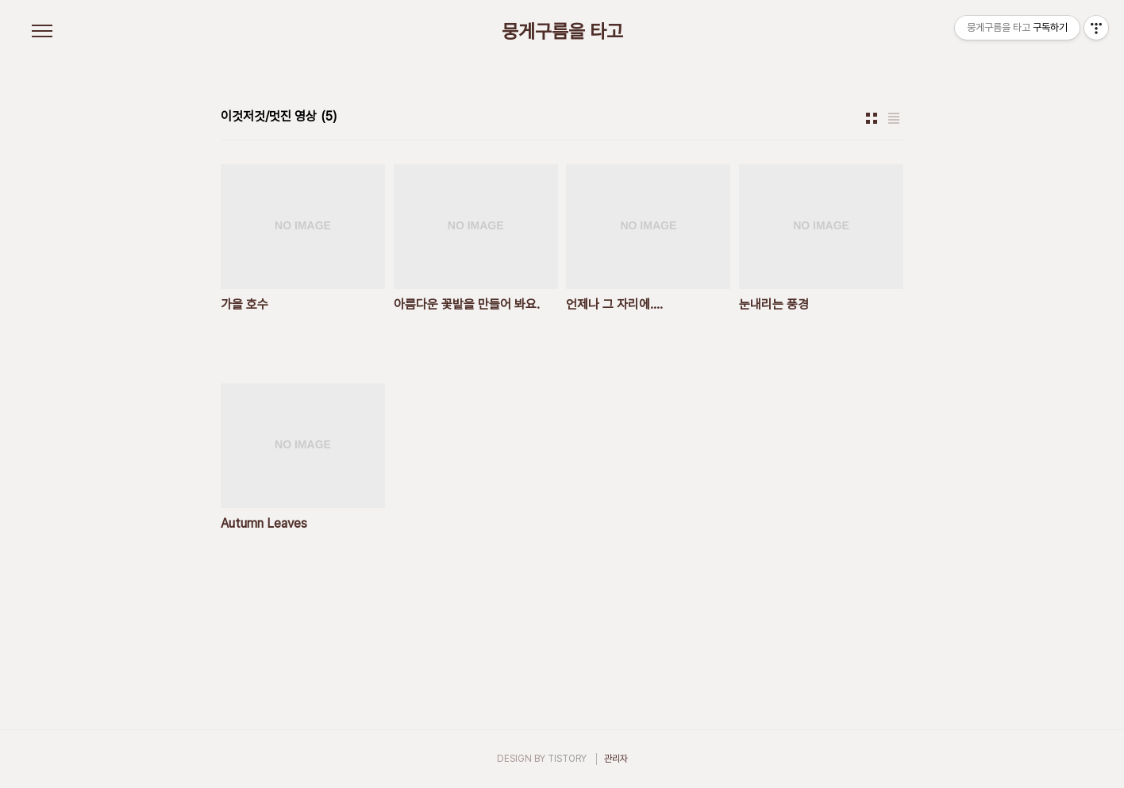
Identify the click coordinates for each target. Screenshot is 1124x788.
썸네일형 (871, 118)
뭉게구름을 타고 (562, 31)
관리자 (616, 758)
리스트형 (893, 118)
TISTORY (567, 758)
